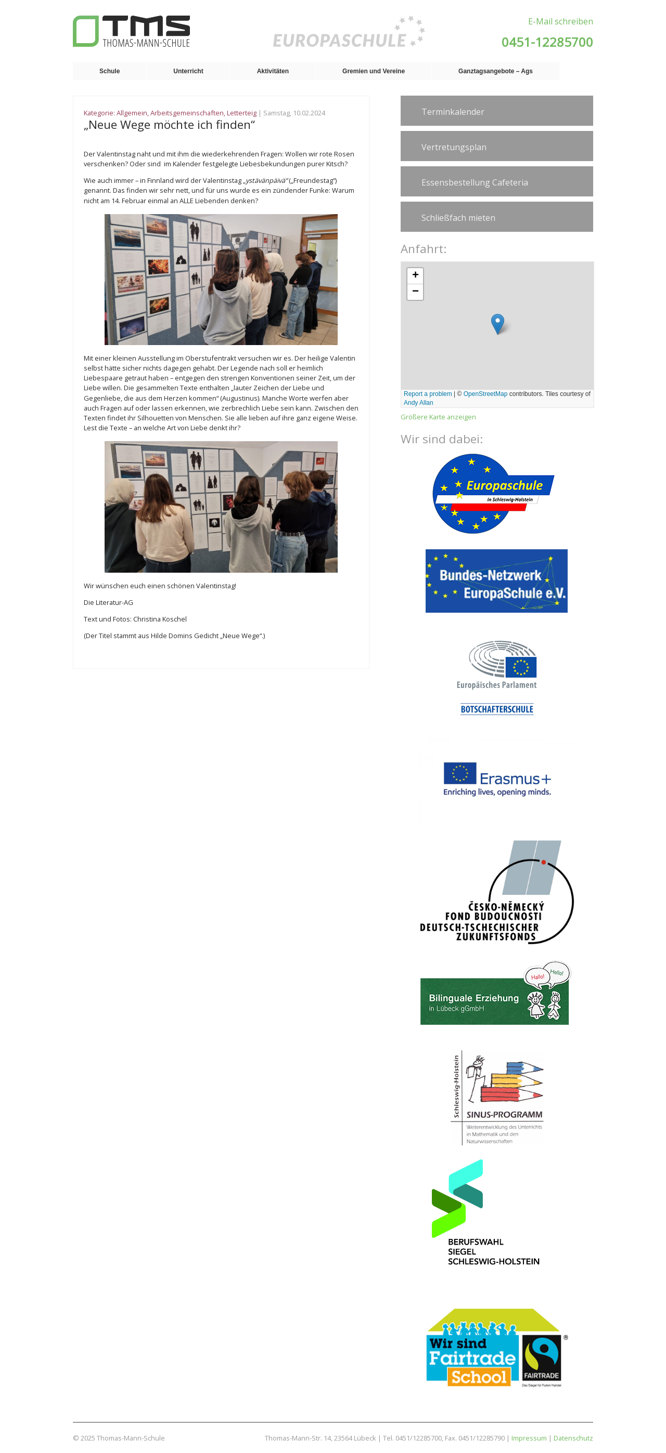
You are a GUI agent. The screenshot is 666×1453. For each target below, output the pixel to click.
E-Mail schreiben (560, 21)
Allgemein (132, 112)
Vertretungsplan (453, 147)
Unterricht (188, 71)
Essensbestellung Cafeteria (474, 182)
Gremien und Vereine (373, 71)
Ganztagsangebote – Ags (495, 71)
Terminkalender (452, 111)
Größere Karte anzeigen (438, 416)
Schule (109, 71)
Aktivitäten (273, 71)
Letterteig (242, 112)
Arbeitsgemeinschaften (187, 112)
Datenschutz (573, 1438)
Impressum (529, 1438)
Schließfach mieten (458, 217)
